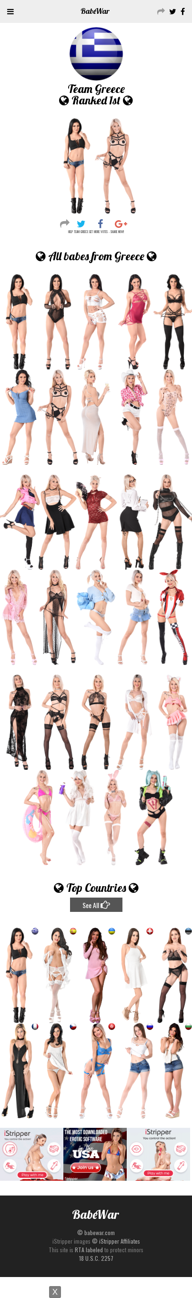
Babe (95, 11)
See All (96, 905)
